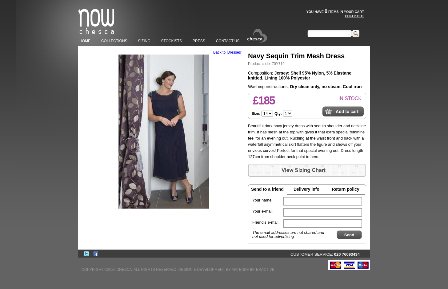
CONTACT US (228, 41)
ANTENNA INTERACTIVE (253, 269)
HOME (84, 41)
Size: (256, 114)
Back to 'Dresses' (227, 52)
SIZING (144, 41)
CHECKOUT (354, 16)
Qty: (278, 114)
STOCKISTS (171, 41)
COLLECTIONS (114, 41)
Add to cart (347, 111)
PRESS (199, 41)
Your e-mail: (263, 211)
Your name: (262, 200)
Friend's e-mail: (265, 222)
